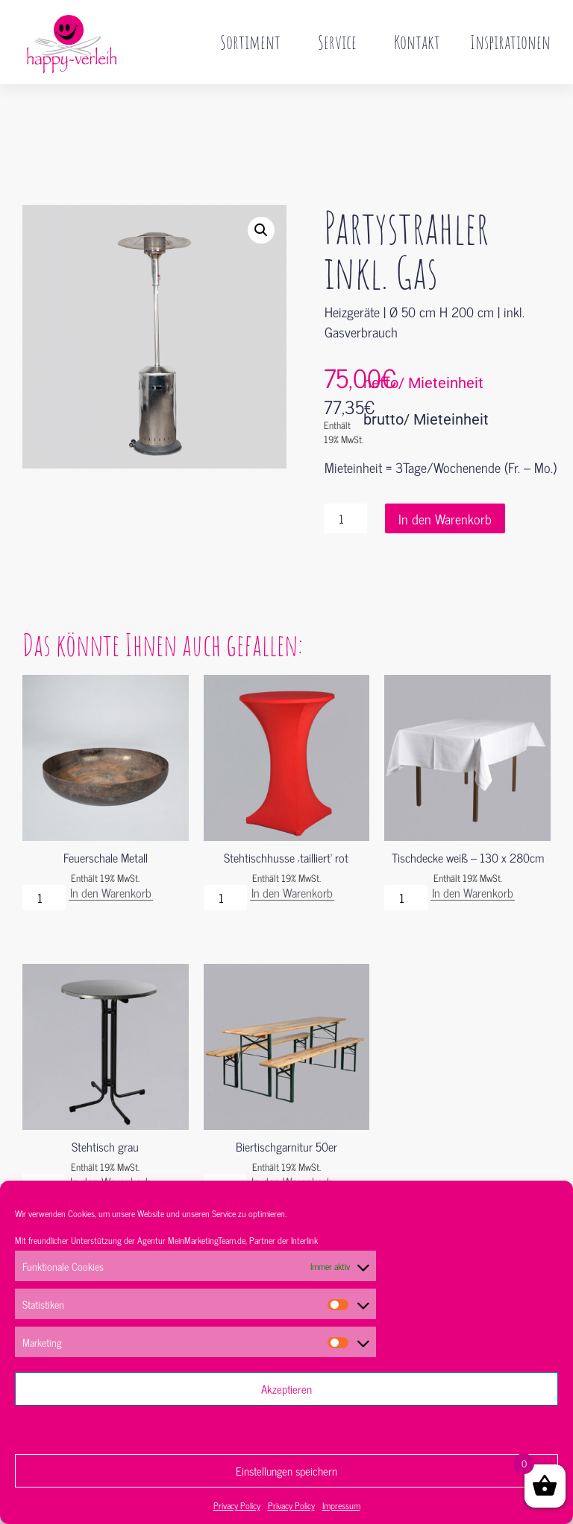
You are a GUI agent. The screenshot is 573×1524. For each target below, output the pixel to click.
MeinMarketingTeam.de (206, 1240)
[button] (261, 198)
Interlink (304, 1240)
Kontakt (417, 42)
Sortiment (254, 42)
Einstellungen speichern (286, 1470)
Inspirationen (510, 42)
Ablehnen (287, 1429)
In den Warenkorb (445, 487)
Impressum (341, 1505)
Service (341, 42)
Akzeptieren (286, 1388)
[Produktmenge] (345, 487)
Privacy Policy (236, 1505)
